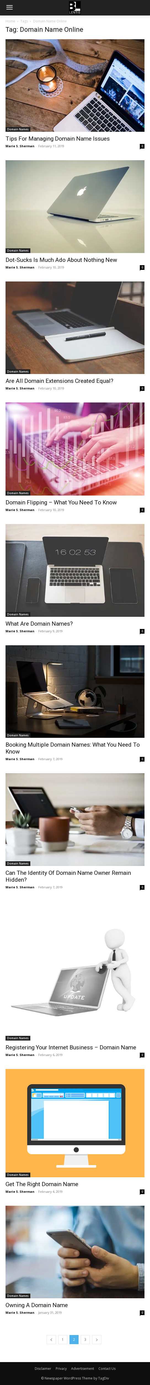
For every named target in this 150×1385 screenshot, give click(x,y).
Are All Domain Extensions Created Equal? (59, 381)
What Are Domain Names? (39, 623)
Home (10, 21)
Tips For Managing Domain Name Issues (58, 138)
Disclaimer (43, 1368)
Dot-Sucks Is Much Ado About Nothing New (61, 260)
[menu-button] (9, 8)
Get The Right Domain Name (42, 1184)
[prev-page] (51, 1339)
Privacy (61, 1368)
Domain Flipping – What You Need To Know (61, 502)
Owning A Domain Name (37, 1305)
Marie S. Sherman (20, 146)
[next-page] (96, 1339)
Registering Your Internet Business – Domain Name (71, 1047)
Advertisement (82, 1368)
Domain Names (18, 129)
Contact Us (107, 1368)
